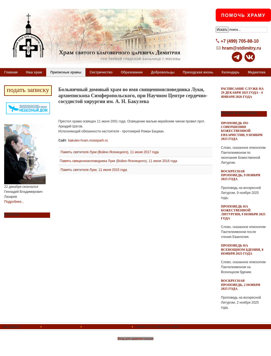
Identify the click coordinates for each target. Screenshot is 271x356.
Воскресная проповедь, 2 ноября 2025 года (240, 285)
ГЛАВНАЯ (30, 327)
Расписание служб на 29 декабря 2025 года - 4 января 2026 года (242, 93)
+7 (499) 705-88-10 (240, 41)
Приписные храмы (61, 327)
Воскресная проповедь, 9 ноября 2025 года (240, 175)
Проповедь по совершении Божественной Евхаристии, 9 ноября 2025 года (241, 131)
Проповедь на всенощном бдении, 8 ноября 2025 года (242, 249)
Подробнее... (14, 202)
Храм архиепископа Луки (106, 327)
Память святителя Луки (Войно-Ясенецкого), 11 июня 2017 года (110, 152)
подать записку (28, 89)
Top (262, 327)
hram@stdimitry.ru (241, 48)
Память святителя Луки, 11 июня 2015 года (94, 170)
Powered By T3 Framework (135, 345)
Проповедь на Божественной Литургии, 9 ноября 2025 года (243, 212)
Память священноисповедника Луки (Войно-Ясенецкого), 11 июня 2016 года (118, 161)
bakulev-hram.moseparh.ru (88, 140)
